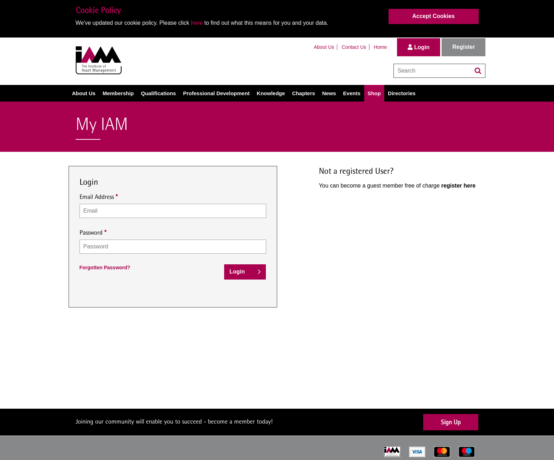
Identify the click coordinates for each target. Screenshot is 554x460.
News (329, 93)
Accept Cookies (433, 16)
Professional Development (216, 93)
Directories (401, 93)
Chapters (303, 93)
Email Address (97, 196)
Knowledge (271, 93)
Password (91, 232)
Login (419, 47)
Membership (118, 93)
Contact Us (354, 47)
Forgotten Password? (105, 267)
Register (463, 47)
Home (380, 47)
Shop (374, 93)
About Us (324, 47)
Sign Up (451, 422)
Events (351, 93)
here (197, 23)
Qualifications (158, 93)
